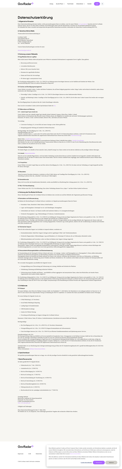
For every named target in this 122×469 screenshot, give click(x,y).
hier (55, 105)
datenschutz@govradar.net (24, 50)
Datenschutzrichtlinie (75, 453)
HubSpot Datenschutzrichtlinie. (37, 349)
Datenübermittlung (76, 135)
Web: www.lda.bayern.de (24, 403)
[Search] (102, 4)
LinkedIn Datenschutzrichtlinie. (33, 139)
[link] (25, 3)
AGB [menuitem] (29, 453)
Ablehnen (111, 462)
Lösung (51, 3)
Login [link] (97, 3)
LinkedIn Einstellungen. (78, 140)
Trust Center (70, 3)
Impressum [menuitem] (20, 453)
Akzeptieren (99, 462)
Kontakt (89, 3)
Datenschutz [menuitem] (39, 453)
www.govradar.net (83, 24)
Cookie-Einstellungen (86, 462)
